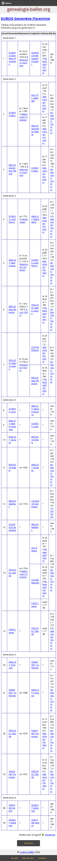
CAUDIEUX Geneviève (35, 504)
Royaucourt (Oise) (23, 367)
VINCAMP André (12, 808)
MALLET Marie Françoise (35, 410)
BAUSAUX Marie (35, 439)
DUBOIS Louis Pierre (12, 219)
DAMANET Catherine (35, 665)
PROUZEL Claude (12, 572)
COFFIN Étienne (35, 349)
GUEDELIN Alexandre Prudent (35, 58)
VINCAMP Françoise (35, 733)
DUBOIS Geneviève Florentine (25, 18)
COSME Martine (35, 581)
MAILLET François (12, 665)
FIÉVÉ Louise (35, 605)
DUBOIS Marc (12, 114)
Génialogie (50, 834)
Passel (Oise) (23, 221)
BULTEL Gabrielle (35, 98)
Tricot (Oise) (23, 312)
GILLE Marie (34, 549)
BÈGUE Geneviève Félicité (35, 130)
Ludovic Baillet (27, 852)
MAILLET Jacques (12, 439)
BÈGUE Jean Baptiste (12, 309)
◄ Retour (28, 843)
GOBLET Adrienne (35, 808)
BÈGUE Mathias (12, 504)
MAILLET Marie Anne (35, 219)
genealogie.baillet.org (28, 9)
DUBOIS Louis (12, 410)
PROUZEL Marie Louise (35, 309)
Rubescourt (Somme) (23, 61)
